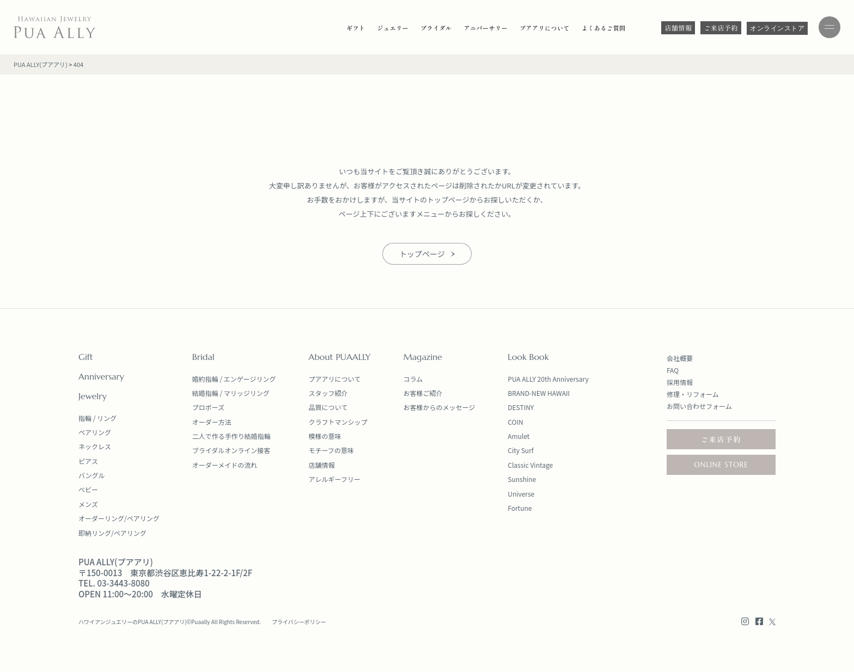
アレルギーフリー (335, 479)
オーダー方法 (211, 421)
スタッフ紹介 (328, 393)
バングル (91, 475)
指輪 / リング (97, 418)
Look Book (528, 356)
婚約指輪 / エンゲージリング (234, 378)
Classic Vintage (530, 464)
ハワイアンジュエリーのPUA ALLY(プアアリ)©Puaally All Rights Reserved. (169, 622)
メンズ (88, 504)
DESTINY (521, 407)
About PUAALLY (340, 356)
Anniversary (101, 376)
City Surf (520, 450)
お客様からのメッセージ (439, 407)
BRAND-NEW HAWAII (539, 393)
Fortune (520, 507)
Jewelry (92, 395)
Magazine (423, 356)
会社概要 (680, 358)
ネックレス (94, 446)
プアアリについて (335, 378)
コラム (413, 378)
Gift (85, 356)
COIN (515, 421)
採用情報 (680, 382)
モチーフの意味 (331, 450)
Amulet (518, 436)
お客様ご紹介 (423, 393)
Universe (521, 493)
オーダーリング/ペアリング (119, 518)
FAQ (673, 370)
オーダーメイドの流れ (225, 464)
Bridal (203, 356)
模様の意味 (325, 436)
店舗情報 (322, 464)
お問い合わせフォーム (699, 406)
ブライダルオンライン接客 (231, 450)
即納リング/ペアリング (112, 532)
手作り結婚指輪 (248, 436)
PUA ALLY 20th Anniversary (548, 378)
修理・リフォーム (693, 394)
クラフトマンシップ (338, 421)
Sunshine (522, 479)
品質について (328, 407)
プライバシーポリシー (299, 622)
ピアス (88, 461)
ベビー (88, 489)
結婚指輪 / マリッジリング (231, 393)
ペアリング (94, 432)
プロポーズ (208, 407)
